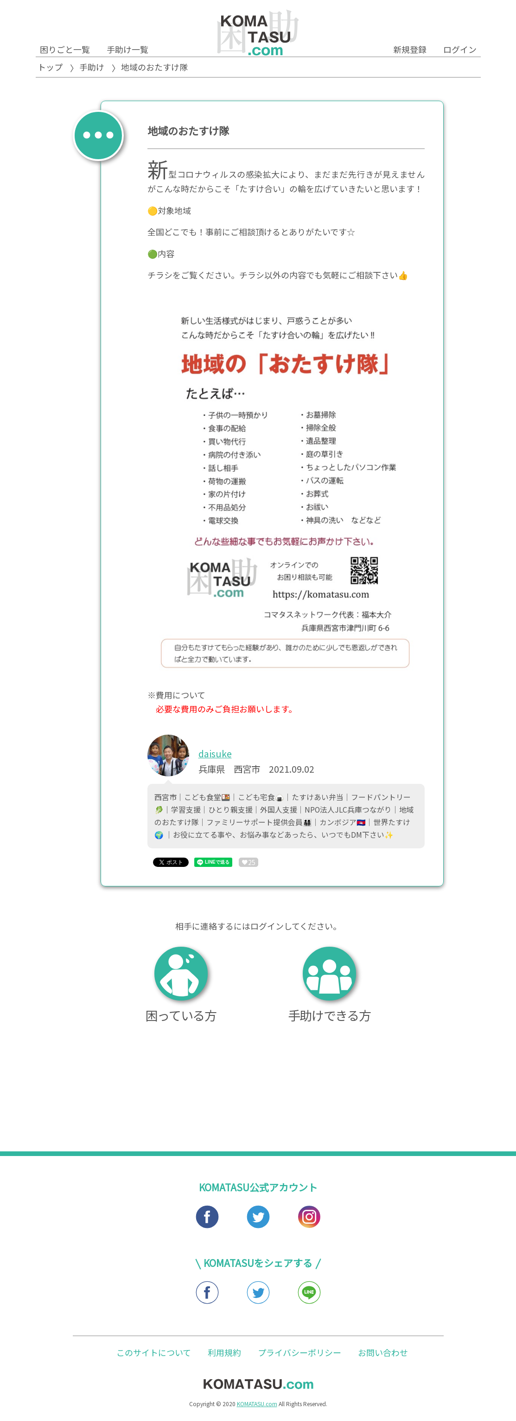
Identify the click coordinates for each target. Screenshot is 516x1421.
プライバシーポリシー (299, 1355)
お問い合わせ (383, 1355)
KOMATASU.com (257, 1407)
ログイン (460, 49)
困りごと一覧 (65, 49)
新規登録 (410, 49)
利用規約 (224, 1355)
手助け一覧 (127, 49)
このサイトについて (153, 1355)
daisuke (215, 753)
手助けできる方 (329, 987)
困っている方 (181, 987)
